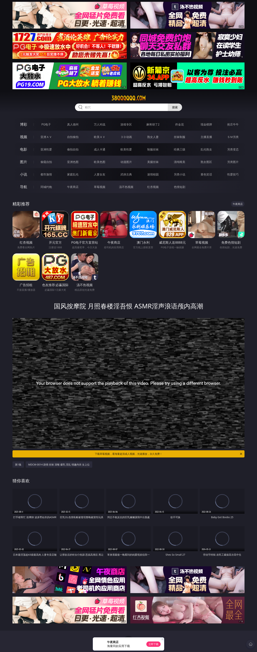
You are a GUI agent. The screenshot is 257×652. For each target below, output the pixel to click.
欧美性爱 (126, 149)
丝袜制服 (179, 137)
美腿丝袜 (153, 162)
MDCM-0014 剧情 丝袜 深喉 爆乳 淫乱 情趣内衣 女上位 (59, 464)
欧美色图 (99, 162)
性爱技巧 (233, 174)
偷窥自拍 (46, 162)
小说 (23, 174)
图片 (23, 161)
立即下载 (153, 644)
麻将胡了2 (152, 124)
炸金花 (179, 124)
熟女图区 (206, 162)
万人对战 (99, 124)
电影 (23, 149)
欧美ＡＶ (99, 137)
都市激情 (46, 174)
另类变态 (233, 149)
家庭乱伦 (73, 174)
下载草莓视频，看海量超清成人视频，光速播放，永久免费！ (169, 454)
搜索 (175, 107)
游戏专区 (126, 124)
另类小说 (179, 174)
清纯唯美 (179, 162)
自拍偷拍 (73, 137)
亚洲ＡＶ (46, 137)
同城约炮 (46, 187)
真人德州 (73, 124)
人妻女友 (99, 174)
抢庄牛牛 (233, 124)
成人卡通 (99, 149)
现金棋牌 (206, 124)
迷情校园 (153, 174)
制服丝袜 (153, 149)
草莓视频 (99, 187)
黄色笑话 (206, 174)
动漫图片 (126, 162)
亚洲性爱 (46, 149)
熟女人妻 (153, 137)
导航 (23, 186)
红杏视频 (153, 187)
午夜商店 (73, 187)
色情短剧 (179, 187)
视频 (23, 136)
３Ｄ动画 (126, 137)
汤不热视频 (126, 187)
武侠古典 (126, 174)
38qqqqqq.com (128, 98)
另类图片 (233, 162)
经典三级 (179, 149)
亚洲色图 (73, 162)
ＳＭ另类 (233, 137)
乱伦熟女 (206, 149)
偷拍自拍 (73, 149)
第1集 (18, 464)
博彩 (23, 124)
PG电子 (46, 124)
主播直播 (206, 137)
